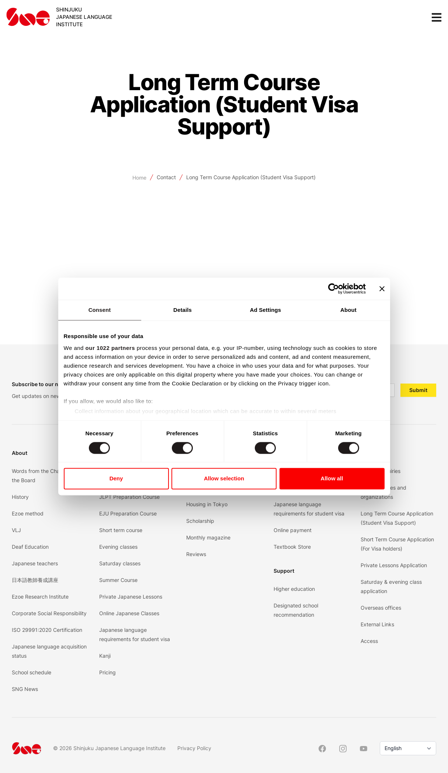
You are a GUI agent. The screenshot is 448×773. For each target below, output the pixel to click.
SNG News (25, 689)
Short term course (120, 530)
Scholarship (200, 521)
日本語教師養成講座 (35, 580)
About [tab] (348, 310)
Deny (116, 479)
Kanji (105, 656)
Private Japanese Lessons (130, 596)
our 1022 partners (110, 348)
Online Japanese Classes (129, 613)
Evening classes (118, 547)
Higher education (294, 589)
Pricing (107, 672)
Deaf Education (30, 547)
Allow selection (224, 479)
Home (139, 177)
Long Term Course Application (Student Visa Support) (251, 177)
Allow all (332, 479)
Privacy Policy (194, 748)
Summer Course (118, 580)
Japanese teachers (35, 563)
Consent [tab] (99, 310)
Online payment (293, 530)
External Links (377, 624)
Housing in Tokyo (207, 504)
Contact (166, 177)
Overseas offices (381, 608)
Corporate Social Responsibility (49, 613)
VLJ (16, 530)
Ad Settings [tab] (265, 310)
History (20, 497)
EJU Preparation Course (128, 513)
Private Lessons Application (394, 565)
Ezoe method (28, 513)
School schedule (31, 672)
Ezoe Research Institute (40, 596)
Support (284, 571)
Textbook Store (292, 547)
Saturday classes (119, 563)
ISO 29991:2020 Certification (47, 630)
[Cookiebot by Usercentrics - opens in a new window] (333, 288)
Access (369, 641)
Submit (418, 390)
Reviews (196, 554)
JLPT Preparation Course (129, 497)
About (19, 453)
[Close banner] (382, 288)
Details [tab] (182, 310)
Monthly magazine (208, 537)
